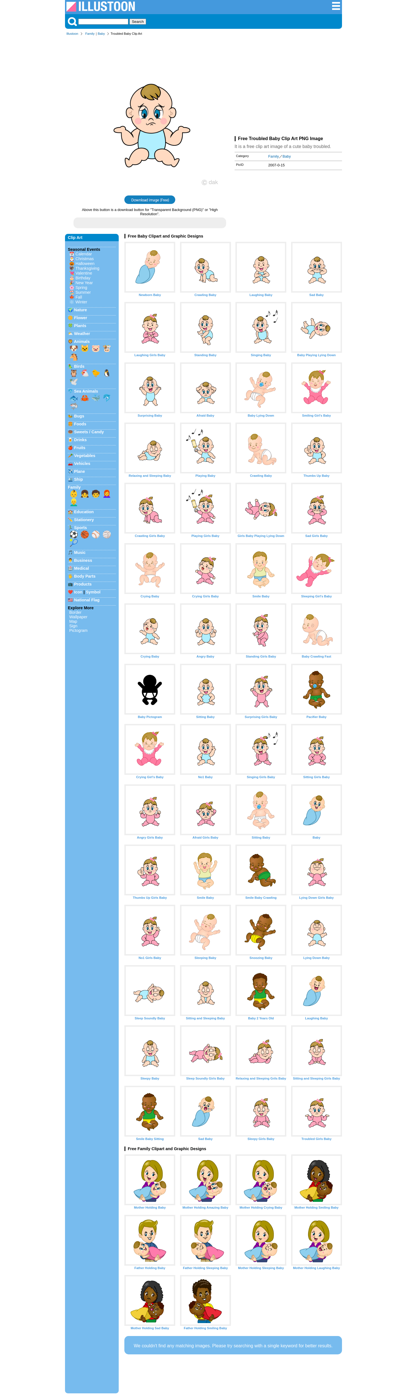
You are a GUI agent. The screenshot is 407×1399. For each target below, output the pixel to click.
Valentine (83, 273)
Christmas (84, 258)
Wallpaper (78, 617)
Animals (82, 341)
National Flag (86, 600)
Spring (81, 287)
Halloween (84, 263)
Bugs (79, 416)
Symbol (93, 592)
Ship (78, 479)
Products (83, 584)
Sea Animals (86, 391)
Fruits (79, 447)
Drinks (80, 440)
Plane (79, 471)
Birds (79, 366)
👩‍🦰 (106, 494)
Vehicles (82, 463)
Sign (73, 626)
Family (90, 33)
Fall (78, 297)
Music (80, 552)
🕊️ (73, 382)
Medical (81, 568)
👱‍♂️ (73, 502)
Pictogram (78, 630)
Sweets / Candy (89, 432)
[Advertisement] (288, 87)
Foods (80, 424)
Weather (82, 333)
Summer (83, 292)
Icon (78, 592)
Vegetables (84, 455)
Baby (101, 33)
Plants (80, 325)
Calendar (83, 254)
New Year (84, 282)
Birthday (82, 278)
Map (73, 621)
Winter (81, 302)
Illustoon (72, 33)
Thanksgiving (87, 268)
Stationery (84, 519)
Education (84, 512)
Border (75, 612)
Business (83, 560)
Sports (80, 527)
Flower (80, 318)
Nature (80, 310)
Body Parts (85, 576)
